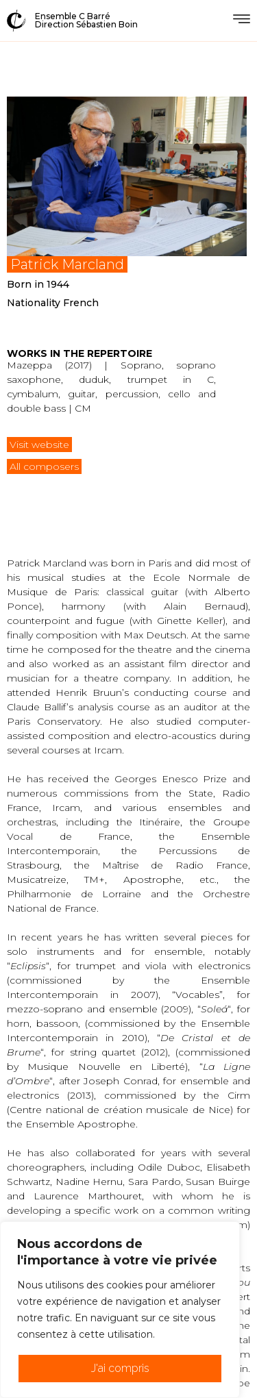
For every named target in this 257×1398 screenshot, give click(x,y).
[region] (120, 1309)
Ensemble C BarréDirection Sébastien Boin (86, 20)
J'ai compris (120, 1368)
